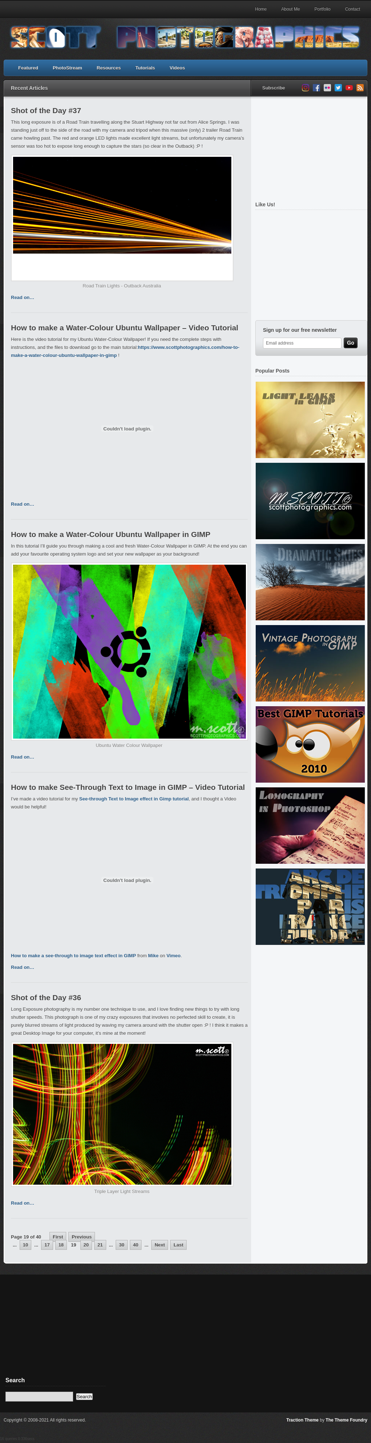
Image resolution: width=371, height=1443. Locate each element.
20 (86, 1245)
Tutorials (145, 68)
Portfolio (323, 9)
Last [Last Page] (178, 1245)
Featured (28, 68)
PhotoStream (67, 68)
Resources (109, 68)
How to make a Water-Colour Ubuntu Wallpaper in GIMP (110, 534)
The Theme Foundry (346, 1420)
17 (46, 1245)
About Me (290, 9)
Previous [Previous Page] (82, 1237)
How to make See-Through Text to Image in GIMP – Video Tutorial (128, 787)
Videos (177, 68)
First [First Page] (58, 1237)
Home (261, 9)
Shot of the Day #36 (46, 997)
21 (100, 1245)
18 (61, 1245)
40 (135, 1245)
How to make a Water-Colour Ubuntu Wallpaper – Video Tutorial (124, 327)
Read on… (22, 297)
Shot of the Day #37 (46, 110)
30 (121, 1245)
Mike (153, 955)
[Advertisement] (55, 1330)
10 (25, 1245)
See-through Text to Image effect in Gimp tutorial (134, 799)
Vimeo (174, 955)
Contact (352, 9)
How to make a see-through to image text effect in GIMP (73, 955)
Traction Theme (302, 1420)
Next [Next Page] (160, 1245)
